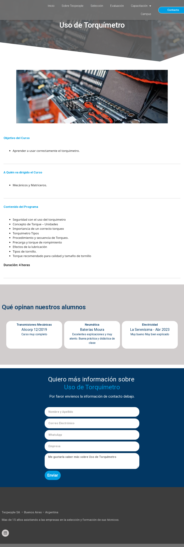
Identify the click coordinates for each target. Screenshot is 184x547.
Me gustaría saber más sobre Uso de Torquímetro (92, 461)
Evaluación (117, 5)
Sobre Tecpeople (72, 5)
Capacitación (141, 6)
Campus (146, 14)
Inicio (51, 5)
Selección (97, 5)
